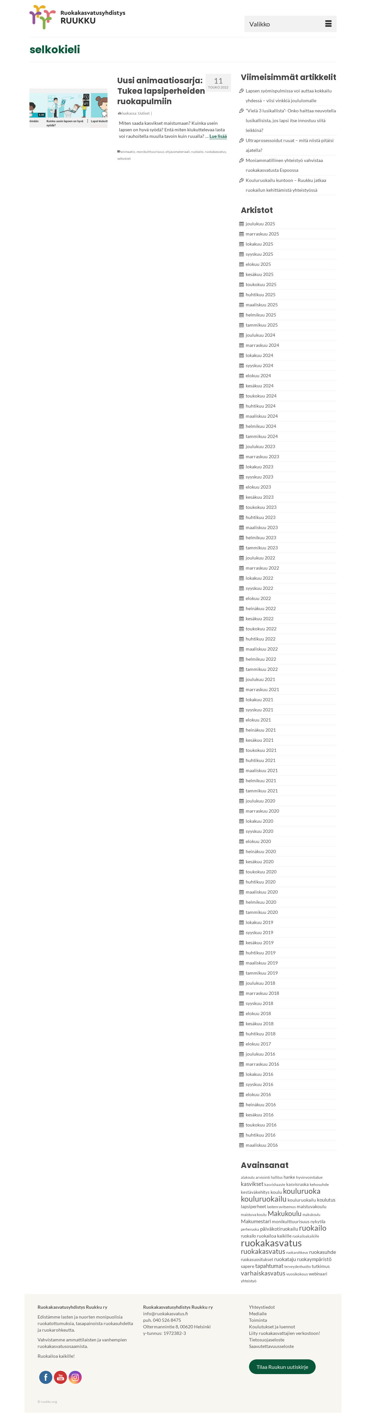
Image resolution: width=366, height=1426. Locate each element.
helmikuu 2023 (261, 537)
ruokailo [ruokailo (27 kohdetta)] (312, 1227)
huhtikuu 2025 (260, 294)
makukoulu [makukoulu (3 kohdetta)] (311, 1214)
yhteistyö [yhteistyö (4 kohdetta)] (249, 1280)
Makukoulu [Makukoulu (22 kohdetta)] (285, 1213)
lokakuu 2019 (259, 922)
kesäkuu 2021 (260, 740)
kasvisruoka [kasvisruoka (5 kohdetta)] (297, 1184)
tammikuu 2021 (262, 790)
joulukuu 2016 (260, 1054)
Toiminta (258, 1320)
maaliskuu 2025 (262, 304)
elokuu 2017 (258, 1043)
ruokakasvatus (215, 152)
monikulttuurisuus (150, 152)
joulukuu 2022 (260, 557)
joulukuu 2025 (260, 223)
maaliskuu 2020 (262, 892)
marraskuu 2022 (262, 568)
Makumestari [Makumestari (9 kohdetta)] (256, 1221)
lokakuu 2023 (259, 466)
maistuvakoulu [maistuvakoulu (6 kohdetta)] (311, 1206)
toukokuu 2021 (261, 750)
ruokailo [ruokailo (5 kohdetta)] (248, 1236)
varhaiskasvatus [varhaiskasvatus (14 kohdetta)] (263, 1273)
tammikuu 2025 (262, 325)
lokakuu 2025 (259, 244)
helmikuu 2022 (261, 659)
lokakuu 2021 (259, 699)
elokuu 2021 (258, 719)
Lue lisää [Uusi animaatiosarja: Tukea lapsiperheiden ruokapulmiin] (218, 136)
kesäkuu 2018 (260, 1023)
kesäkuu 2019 (260, 942)
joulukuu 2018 (260, 983)
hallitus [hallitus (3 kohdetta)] (277, 1177)
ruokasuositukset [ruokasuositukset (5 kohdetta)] (257, 1259)
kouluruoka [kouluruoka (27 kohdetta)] (302, 1191)
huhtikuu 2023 (260, 517)
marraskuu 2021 (262, 689)
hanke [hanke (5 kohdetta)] (289, 1177)
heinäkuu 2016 (261, 1104)
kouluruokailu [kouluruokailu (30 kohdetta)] (264, 1198)
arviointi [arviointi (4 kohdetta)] (263, 1177)
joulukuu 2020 (260, 800)
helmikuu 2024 (261, 426)
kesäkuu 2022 (260, 618)
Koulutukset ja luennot (272, 1326)
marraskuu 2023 (262, 456)
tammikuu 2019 (262, 973)
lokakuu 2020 (259, 821)
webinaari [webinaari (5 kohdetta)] (318, 1273)
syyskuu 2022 (259, 588)
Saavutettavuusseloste (271, 1346)
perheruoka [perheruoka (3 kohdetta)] (250, 1229)
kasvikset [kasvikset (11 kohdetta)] (252, 1183)
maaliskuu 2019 (262, 962)
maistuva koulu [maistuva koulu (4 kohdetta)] (254, 1214)
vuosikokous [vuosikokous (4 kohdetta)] (297, 1274)
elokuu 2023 (258, 487)
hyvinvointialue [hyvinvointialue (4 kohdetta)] (309, 1177)
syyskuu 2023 (259, 476)
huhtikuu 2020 (260, 881)
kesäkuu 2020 (260, 861)
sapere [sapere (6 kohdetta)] (247, 1266)
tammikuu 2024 (262, 436)
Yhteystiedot (262, 1307)
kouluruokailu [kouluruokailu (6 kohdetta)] (302, 1200)
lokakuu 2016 (259, 1074)
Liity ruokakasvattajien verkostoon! (284, 1333)
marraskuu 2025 (262, 233)
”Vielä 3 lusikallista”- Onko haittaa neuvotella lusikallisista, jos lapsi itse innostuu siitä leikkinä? (291, 120)
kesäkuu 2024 (260, 385)
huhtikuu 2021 (260, 760)
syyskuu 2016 (259, 1084)
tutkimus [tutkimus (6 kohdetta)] (321, 1266)
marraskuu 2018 (262, 993)
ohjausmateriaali (177, 152)
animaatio (128, 152)
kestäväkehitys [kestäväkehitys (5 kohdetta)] (255, 1192)
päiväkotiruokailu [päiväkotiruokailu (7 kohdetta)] (279, 1229)
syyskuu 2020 (259, 831)
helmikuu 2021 (261, 780)
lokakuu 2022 (259, 578)
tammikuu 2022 (262, 669)
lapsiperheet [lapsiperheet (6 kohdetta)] (253, 1206)
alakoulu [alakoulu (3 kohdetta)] (248, 1177)
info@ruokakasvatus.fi (165, 1313)
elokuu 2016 (258, 1094)
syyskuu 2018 (259, 1003)
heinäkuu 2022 (261, 608)
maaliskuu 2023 (262, 527)
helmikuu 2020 (261, 902)
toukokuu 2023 (261, 507)
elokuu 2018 (258, 1013)
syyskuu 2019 (259, 932)
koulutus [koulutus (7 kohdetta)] (326, 1200)
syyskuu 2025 (259, 254)
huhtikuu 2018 (260, 1033)
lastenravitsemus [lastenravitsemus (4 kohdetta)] (281, 1206)
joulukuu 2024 (260, 335)
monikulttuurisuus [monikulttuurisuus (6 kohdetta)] (290, 1221)
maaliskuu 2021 (262, 770)
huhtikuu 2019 (260, 952)
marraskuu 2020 (262, 811)
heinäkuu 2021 (261, 730)
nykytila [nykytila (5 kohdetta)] (317, 1221)
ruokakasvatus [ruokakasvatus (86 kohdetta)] (271, 1242)
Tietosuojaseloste (266, 1339)
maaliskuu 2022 (262, 649)
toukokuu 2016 (261, 1124)
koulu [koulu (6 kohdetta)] (276, 1192)
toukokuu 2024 (261, 395)
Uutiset (144, 113)
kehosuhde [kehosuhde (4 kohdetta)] (319, 1184)
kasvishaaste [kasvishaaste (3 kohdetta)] (274, 1184)
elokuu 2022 (258, 598)
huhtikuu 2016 (260, 1135)
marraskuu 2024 (262, 345)
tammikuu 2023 (262, 547)
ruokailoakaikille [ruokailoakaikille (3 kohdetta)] (305, 1236)
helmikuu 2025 (261, 314)
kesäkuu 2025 (260, 274)
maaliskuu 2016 (262, 1145)
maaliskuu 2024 (262, 416)
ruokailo (197, 152)
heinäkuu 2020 (261, 851)
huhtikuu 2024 (260, 406)
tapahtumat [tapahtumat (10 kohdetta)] (269, 1265)
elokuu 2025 (258, 264)
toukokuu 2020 (261, 871)
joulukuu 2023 (260, 446)
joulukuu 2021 (260, 679)
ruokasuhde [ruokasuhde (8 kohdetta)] (322, 1252)
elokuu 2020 (258, 841)
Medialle (258, 1313)
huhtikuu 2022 (260, 638)
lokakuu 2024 (259, 355)
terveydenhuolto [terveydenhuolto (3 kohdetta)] (297, 1266)
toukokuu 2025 (261, 284)
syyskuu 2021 (259, 709)
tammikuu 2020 (262, 912)
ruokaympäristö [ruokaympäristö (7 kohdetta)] (314, 1259)
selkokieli (124, 158)
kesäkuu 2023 (260, 497)
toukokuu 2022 (261, 628)
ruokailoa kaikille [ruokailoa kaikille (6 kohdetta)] (274, 1236)
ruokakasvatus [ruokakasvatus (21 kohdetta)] (263, 1251)
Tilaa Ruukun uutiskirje (282, 1367)
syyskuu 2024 (259, 365)
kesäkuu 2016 (260, 1114)
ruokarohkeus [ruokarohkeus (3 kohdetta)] (297, 1252)
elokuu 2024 (258, 375)
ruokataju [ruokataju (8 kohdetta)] (285, 1259)
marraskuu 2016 (262, 1064)
